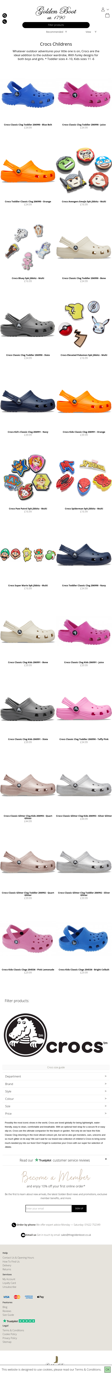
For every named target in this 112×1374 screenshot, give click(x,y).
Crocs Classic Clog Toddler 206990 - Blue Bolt (28, 124)
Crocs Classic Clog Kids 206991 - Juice (84, 662)
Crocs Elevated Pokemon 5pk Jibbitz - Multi (84, 355)
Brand (9, 1084)
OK (108, 1369)
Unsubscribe (9, 1287)
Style (8, 1091)
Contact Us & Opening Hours (18, 1257)
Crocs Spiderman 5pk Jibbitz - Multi (84, 508)
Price (8, 1114)
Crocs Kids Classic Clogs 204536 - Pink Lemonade (28, 969)
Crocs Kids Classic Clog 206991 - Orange (84, 431)
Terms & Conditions (88, 1369)
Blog (5, 1307)
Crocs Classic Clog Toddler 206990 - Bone (84, 278)
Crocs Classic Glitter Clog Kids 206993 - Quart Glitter (28, 817)
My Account (9, 1279)
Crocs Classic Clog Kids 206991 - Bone (28, 662)
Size (7, 1106)
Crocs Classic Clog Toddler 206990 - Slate (28, 355)
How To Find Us (11, 1261)
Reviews (7, 1311)
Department (13, 1076)
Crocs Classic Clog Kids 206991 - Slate (28, 739)
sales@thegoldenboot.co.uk (76, 1234)
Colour (9, 1099)
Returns (7, 1269)
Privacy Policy (10, 1338)
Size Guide (8, 1314)
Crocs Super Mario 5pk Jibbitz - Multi (28, 585)
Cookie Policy (10, 1334)
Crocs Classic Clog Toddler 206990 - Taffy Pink (84, 739)
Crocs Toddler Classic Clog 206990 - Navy (84, 585)
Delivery (7, 1265)
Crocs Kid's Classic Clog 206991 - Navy (28, 431)
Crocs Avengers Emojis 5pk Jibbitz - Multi (84, 201)
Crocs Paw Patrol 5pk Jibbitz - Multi (28, 508)
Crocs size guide (56, 1067)
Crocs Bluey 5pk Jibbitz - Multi (28, 278)
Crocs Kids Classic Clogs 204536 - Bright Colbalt (84, 969)
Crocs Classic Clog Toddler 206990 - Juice (84, 124)
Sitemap (7, 1341)
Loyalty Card (9, 1283)
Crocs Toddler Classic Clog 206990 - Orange (28, 201)
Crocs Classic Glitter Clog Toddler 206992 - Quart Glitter (28, 894)
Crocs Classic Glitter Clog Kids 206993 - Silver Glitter (84, 815)
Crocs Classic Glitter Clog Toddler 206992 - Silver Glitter (84, 894)
